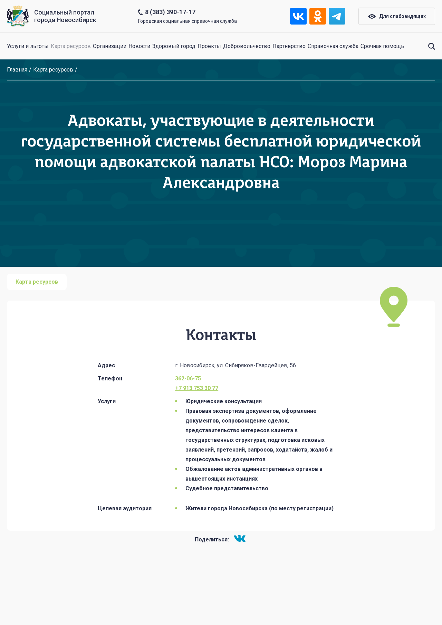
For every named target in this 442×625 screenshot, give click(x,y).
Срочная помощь (382, 46)
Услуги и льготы (28, 46)
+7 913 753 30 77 (196, 388)
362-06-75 (188, 378)
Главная (17, 69)
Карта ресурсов (71, 46)
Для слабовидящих (397, 16)
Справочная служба (333, 46)
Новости (139, 46)
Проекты (209, 46)
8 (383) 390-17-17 (170, 12)
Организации (109, 46)
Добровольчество (246, 46)
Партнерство (289, 46)
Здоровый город (173, 46)
